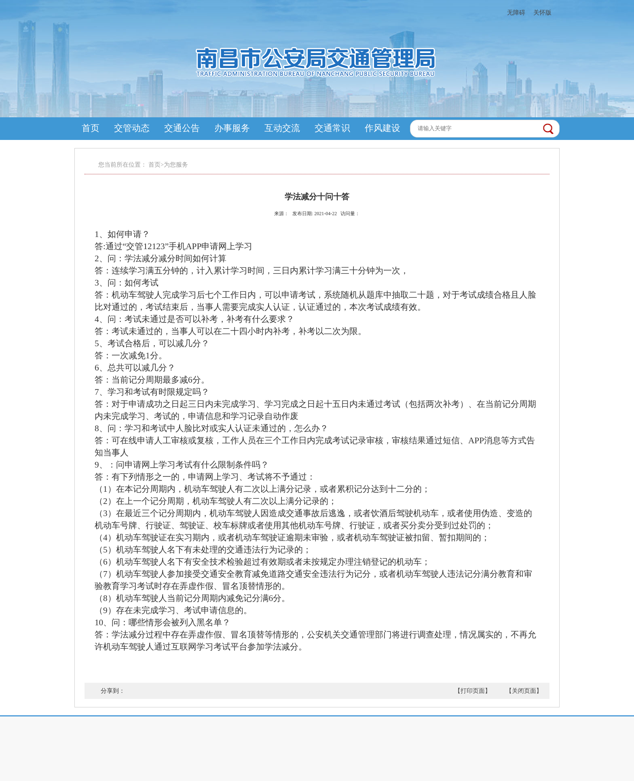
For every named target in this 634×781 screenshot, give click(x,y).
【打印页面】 (472, 691)
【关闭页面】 (524, 691)
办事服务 (232, 128)
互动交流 (282, 128)
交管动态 (132, 128)
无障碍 (516, 12)
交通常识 (332, 128)
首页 (90, 128)
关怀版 (542, 12)
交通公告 (182, 128)
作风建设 (382, 128)
